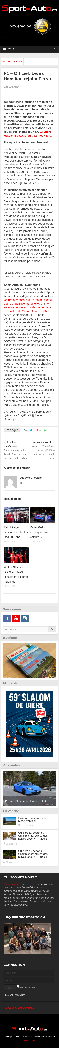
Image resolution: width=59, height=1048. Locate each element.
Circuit (18, 61)
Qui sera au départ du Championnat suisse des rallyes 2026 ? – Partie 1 (33, 854)
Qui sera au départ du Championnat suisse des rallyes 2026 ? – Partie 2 (33, 835)
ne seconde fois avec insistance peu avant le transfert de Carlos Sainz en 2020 (28, 307)
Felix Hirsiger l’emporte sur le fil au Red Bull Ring (16, 532)
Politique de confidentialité (19, 1007)
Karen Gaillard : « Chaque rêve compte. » (39, 532)
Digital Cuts (29, 1041)
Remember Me (27, 987)
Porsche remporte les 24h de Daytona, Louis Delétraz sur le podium (16, 450)
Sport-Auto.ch (12, 884)
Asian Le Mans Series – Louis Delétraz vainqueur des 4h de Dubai (43, 450)
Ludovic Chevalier (31, 477)
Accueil (6, 61)
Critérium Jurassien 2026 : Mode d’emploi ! (33, 820)
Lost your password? (15, 995)
